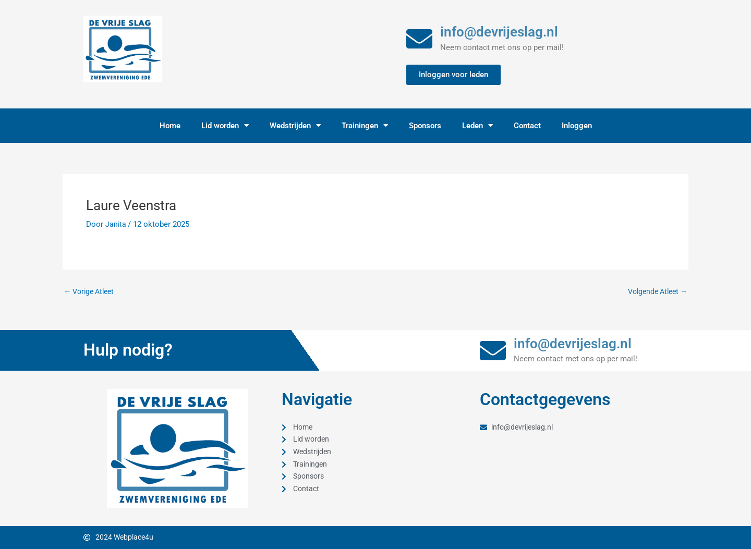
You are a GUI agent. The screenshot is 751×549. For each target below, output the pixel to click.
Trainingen (365, 125)
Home (170, 125)
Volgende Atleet (654, 292)
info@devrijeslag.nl (499, 32)
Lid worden (225, 125)
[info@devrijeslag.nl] (419, 39)
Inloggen (577, 125)
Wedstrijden (295, 125)
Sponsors (425, 125)
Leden (477, 125)
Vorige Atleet (91, 292)
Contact (527, 125)
